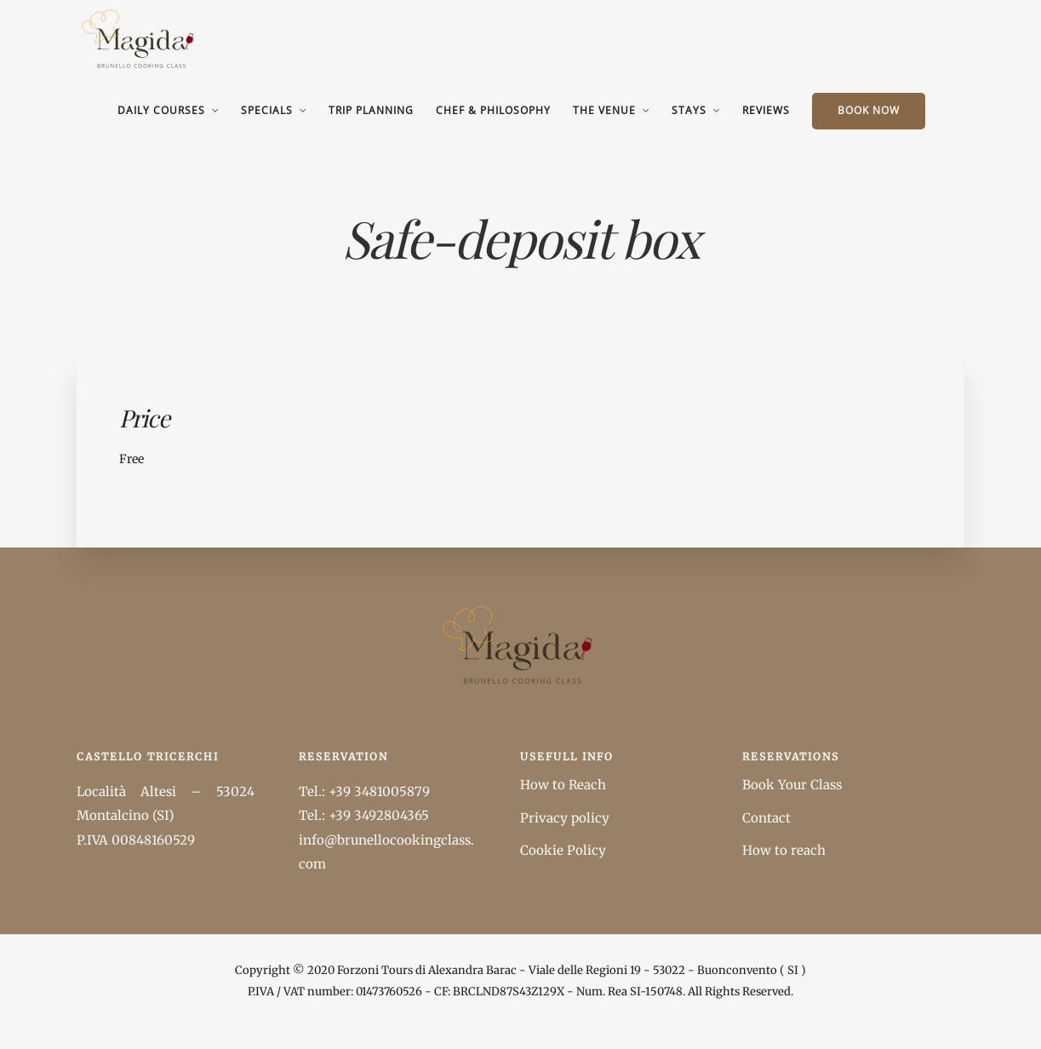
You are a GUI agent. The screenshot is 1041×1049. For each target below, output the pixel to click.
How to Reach (563, 785)
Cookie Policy (563, 850)
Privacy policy (564, 818)
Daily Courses (161, 110)
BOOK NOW (869, 110)
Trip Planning (371, 110)
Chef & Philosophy (493, 110)
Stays (689, 110)
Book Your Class (792, 785)
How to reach (784, 850)
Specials (267, 110)
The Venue (604, 110)
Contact (766, 818)
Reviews (766, 110)
